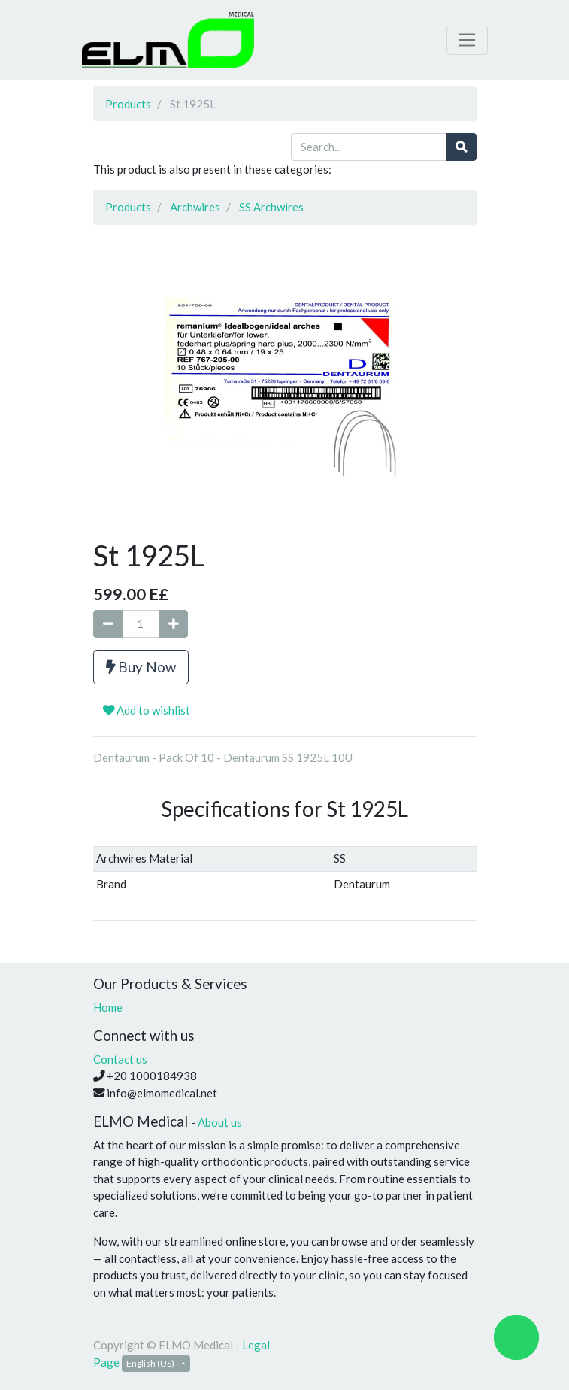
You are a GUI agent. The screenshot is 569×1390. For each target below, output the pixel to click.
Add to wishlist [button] (146, 710)
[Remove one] (108, 624)
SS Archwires (271, 207)
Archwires (195, 207)
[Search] (461, 147)
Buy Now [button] (141, 666)
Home (108, 1007)
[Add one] (173, 624)
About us (220, 1122)
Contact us (120, 1059)
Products (128, 104)
